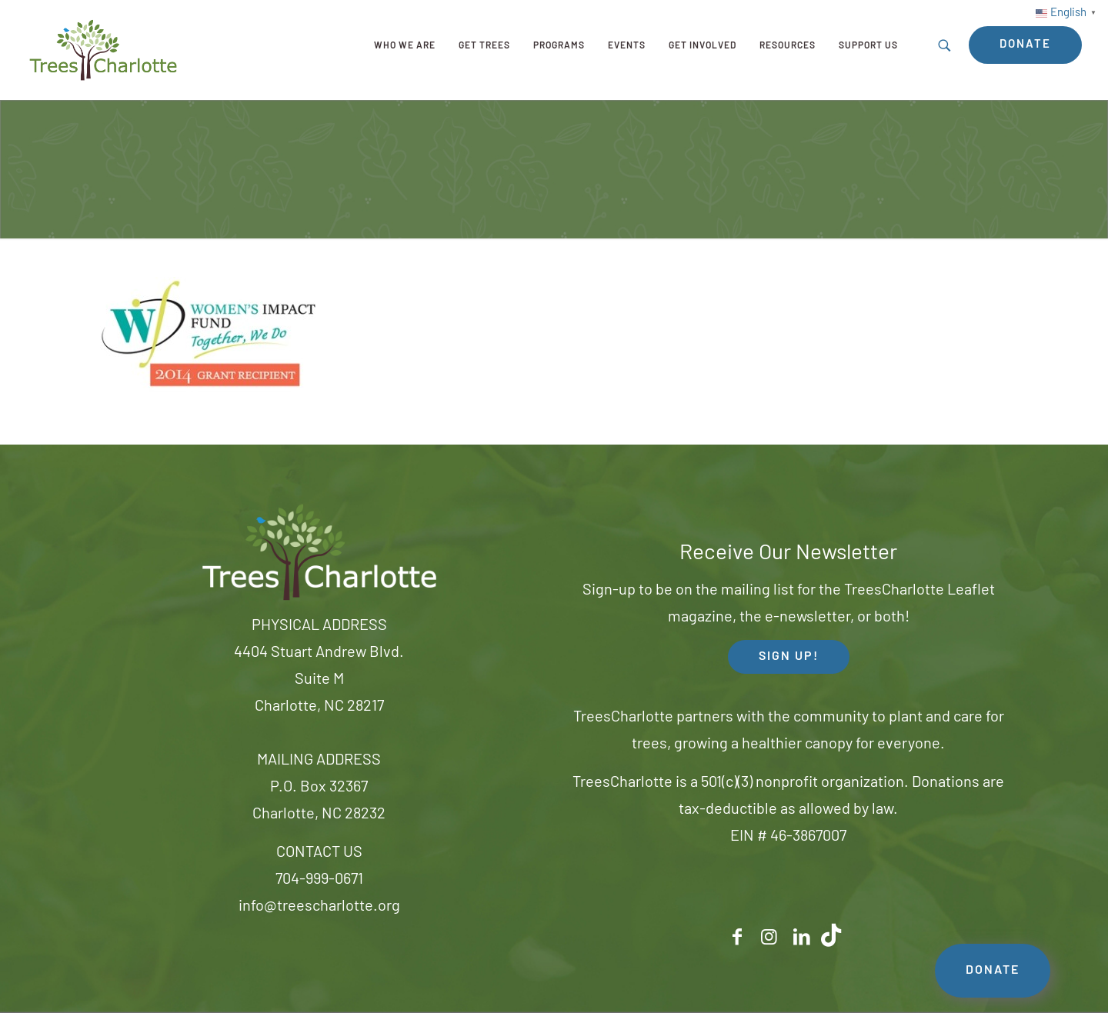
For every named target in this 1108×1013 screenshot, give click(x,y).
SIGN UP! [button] (789, 657)
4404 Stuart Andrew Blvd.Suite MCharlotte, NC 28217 (319, 680)
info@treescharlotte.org (319, 907)
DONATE (993, 971)
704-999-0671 (319, 880)
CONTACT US (319, 853)
